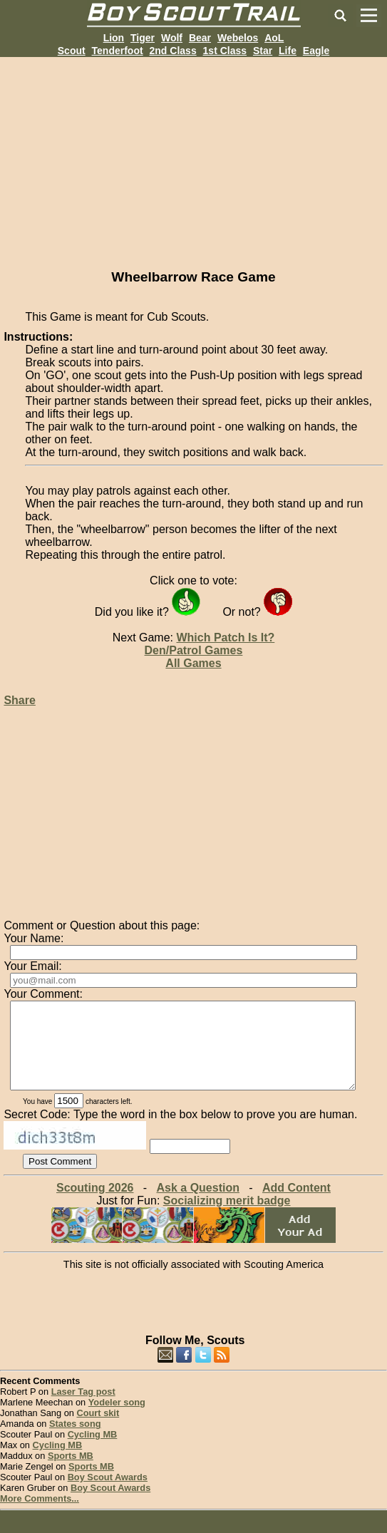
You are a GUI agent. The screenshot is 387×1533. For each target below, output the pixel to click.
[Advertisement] (193, 157)
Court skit (97, 1430)
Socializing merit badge (227, 1218)
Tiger (142, 37)
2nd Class (173, 50)
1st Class (225, 50)
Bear (200, 37)
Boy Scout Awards (108, 1494)
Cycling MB (93, 1451)
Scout (72, 50)
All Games (193, 663)
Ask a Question (197, 1205)
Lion (114, 37)
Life (287, 50)
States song (75, 1440)
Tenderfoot (117, 50)
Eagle (316, 50)
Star (262, 50)
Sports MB (70, 1472)
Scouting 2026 (94, 1205)
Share (19, 700)
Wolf (171, 37)
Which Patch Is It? (225, 637)
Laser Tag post (83, 1408)
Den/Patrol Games (194, 650)
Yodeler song (116, 1419)
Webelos (237, 37)
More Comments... (39, 1515)
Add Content (296, 1205)
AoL (274, 37)
